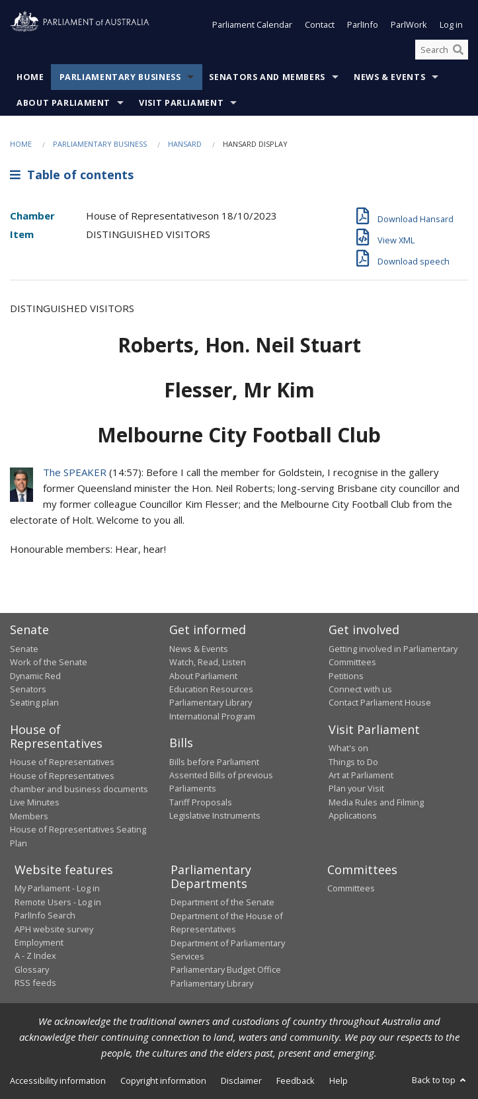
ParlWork (409, 25)
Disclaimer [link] (241, 1081)
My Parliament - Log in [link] (57, 889)
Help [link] (338, 1081)
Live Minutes (35, 803)
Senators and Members (267, 77)
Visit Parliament (181, 103)
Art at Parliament (361, 775)
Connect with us (360, 689)
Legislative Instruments (214, 816)
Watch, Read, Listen (207, 663)
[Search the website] (441, 50)
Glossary (32, 969)
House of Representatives (62, 762)
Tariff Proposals (200, 802)
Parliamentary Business (120, 77)
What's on (348, 748)
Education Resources (211, 689)
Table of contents (72, 175)
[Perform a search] (458, 50)
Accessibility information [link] (58, 1081)
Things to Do (353, 762)
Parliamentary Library (210, 703)
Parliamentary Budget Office (226, 970)
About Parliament (63, 103)
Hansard (185, 144)
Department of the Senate (222, 903)
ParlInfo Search (45, 916)
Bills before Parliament (214, 762)
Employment (39, 942)
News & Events (389, 77)
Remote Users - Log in (58, 902)
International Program (212, 716)
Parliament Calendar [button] (252, 25)
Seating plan (34, 703)
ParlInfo (362, 25)
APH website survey (54, 929)
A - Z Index (35, 956)
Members (29, 816)
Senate (24, 649)
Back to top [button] (440, 1080)
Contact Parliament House (380, 703)
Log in (451, 25)
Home (30, 77)
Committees (351, 889)
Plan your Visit (356, 789)
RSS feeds (35, 983)
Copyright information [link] (163, 1081)
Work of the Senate (48, 663)
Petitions (346, 676)
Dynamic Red (35, 676)
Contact (320, 25)
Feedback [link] (295, 1081)
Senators (28, 689)
